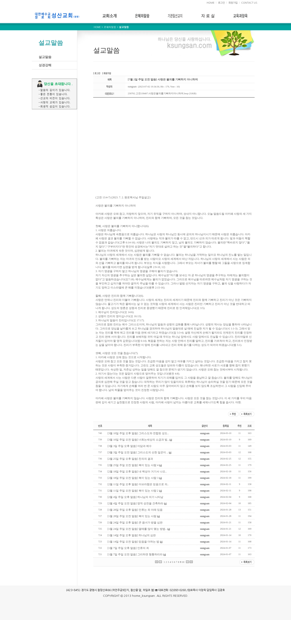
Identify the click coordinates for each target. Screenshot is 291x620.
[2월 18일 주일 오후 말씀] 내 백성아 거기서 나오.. (137, 471)
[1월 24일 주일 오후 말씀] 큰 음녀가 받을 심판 (135, 522)
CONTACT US (249, 3)
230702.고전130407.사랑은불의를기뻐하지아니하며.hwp (158, 93)
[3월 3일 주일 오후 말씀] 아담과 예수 (130, 446)
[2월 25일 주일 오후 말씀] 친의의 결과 (130, 458)
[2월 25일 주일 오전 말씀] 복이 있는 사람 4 (133, 465)
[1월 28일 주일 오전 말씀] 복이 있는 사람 (132, 516)
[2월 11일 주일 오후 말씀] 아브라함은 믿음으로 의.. (138, 484)
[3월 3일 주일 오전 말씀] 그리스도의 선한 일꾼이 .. (138, 452)
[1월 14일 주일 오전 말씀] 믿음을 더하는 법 (133, 541)
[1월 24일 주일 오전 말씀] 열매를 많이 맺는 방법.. (137, 529)
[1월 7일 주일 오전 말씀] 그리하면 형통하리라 (135, 554)
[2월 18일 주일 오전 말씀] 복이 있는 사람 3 (133, 478)
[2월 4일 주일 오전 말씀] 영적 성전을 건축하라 (135, 503)
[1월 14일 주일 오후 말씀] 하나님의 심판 (132, 535)
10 (183, 562)
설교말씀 (45, 57)
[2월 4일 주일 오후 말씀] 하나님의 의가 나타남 (135, 497)
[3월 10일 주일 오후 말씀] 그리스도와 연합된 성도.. (138, 433)
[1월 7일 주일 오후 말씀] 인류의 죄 (128, 548)
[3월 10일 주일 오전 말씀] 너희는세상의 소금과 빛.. (138, 439)
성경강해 (45, 65)
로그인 (221, 3)
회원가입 (233, 3)
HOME (210, 3)
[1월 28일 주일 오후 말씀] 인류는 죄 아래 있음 (135, 509)
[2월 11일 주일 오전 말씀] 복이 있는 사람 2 (133, 490)
